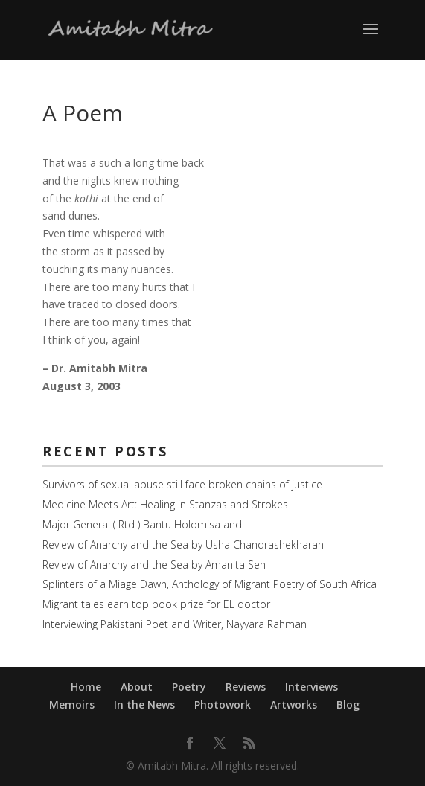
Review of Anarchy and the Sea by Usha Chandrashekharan (183, 544)
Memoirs (72, 704)
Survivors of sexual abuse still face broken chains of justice (182, 484)
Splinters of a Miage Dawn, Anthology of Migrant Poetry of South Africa (209, 584)
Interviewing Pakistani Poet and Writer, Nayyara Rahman (174, 624)
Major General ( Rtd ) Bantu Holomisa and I (144, 524)
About (137, 687)
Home (86, 687)
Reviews (246, 687)
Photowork (222, 704)
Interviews (311, 687)
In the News (144, 704)
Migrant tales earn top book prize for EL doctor (156, 604)
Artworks (293, 704)
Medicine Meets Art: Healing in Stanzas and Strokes (165, 504)
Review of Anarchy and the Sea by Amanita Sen (154, 564)
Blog (348, 704)
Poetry (189, 687)
